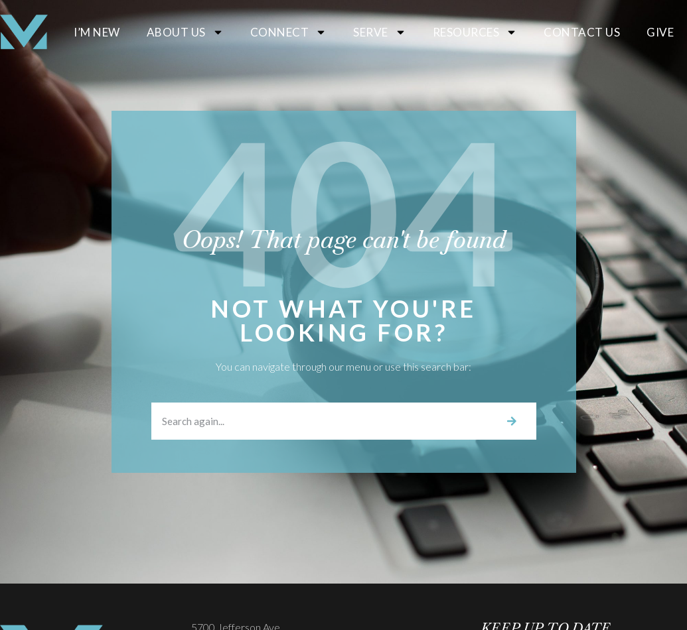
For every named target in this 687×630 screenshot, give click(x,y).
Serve (379, 32)
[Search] (511, 421)
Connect (288, 32)
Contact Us (582, 32)
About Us (185, 32)
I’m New (97, 32)
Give (660, 32)
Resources (475, 32)
